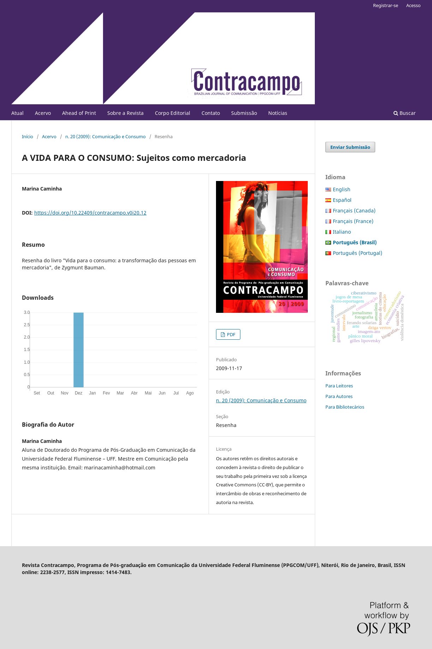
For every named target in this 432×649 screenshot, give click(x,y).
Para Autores (339, 396)
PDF (230, 334)
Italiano (342, 231)
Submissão (244, 113)
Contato (211, 113)
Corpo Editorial (172, 113)
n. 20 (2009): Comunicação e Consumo (105, 136)
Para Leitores (339, 385)
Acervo (43, 113)
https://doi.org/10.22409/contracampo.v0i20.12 (90, 212)
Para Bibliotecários (344, 407)
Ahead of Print (79, 113)
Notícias (277, 113)
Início (27, 136)
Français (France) (353, 221)
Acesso (413, 5)
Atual (17, 113)
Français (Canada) (354, 210)
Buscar (405, 113)
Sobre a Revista (125, 113)
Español (342, 200)
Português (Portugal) (357, 253)
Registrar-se (385, 5)
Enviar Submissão (350, 147)
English (341, 189)
